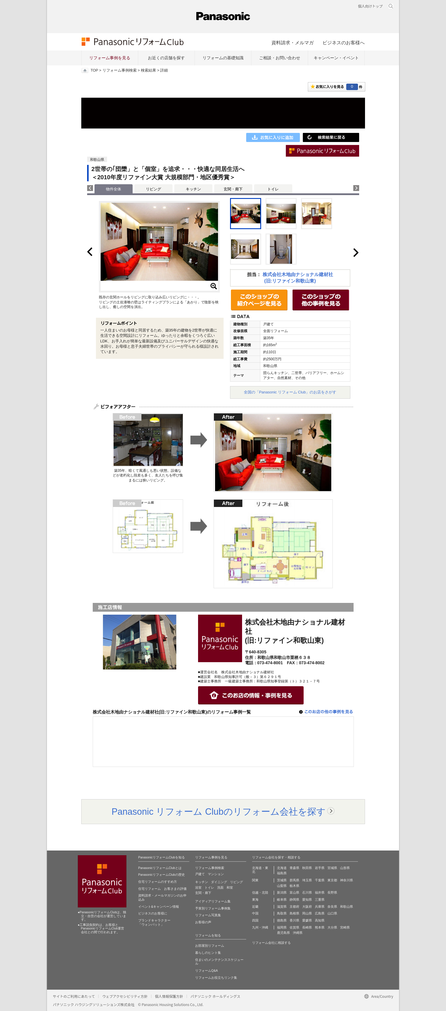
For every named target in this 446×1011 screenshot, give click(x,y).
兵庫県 (320, 906)
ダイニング (219, 882)
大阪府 (307, 906)
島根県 (294, 913)
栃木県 (294, 885)
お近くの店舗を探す (166, 57)
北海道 (282, 868)
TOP (94, 70)
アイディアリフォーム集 (213, 901)
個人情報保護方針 (169, 996)
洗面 (220, 887)
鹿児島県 (283, 932)
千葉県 (320, 880)
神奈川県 (346, 880)
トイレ (273, 189)
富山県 (294, 892)
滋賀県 (282, 906)
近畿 (255, 906)
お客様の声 (203, 922)
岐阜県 (282, 899)
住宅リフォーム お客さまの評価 (162, 888)
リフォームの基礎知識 (223, 57)
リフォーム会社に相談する (271, 942)
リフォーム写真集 (208, 915)
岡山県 (307, 913)
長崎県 (307, 927)
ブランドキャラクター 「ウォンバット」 (154, 922)
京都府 (294, 906)
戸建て (200, 874)
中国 (255, 913)
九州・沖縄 (260, 927)
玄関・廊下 (233, 189)
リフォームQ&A (206, 970)
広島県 (320, 913)
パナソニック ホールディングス (215, 996)
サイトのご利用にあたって (74, 996)
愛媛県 (307, 920)
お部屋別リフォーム (209, 945)
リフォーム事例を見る (109, 57)
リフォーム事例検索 (119, 70)
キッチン (193, 189)
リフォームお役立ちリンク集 (216, 977)
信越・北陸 (260, 892)
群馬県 (294, 880)
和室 (230, 887)
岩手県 (320, 868)
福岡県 (282, 927)
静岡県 (294, 899)
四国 (255, 920)
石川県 (307, 892)
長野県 (332, 892)
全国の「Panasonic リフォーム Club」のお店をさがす (290, 392)
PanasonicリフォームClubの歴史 (161, 874)
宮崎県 (345, 927)
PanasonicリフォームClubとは (160, 868)
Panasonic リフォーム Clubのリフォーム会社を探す (219, 811)
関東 (255, 880)
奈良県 (332, 906)
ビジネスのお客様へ (343, 42)
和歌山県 (346, 906)
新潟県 (282, 892)
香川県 (294, 920)
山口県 (332, 913)
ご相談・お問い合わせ (279, 57)
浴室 (198, 887)
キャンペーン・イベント (336, 57)
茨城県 (282, 880)
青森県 (294, 868)
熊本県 (320, 927)
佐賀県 (294, 927)
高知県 (320, 920)
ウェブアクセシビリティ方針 (125, 996)
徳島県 (282, 920)
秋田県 (307, 868)
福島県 (282, 873)
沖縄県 (298, 932)
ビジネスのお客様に (152, 913)
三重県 (320, 899)
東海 (255, 899)
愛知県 (307, 899)
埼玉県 (307, 880)
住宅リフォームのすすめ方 (157, 881)
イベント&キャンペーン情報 (158, 906)
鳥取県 (282, 913)
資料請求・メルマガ (292, 42)
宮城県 (332, 868)
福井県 (320, 892)
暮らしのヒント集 (208, 952)
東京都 (332, 880)
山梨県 (282, 885)
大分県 (332, 927)
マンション (216, 874)
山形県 (345, 868)
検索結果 (148, 70)
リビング (153, 189)
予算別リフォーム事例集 (213, 908)
